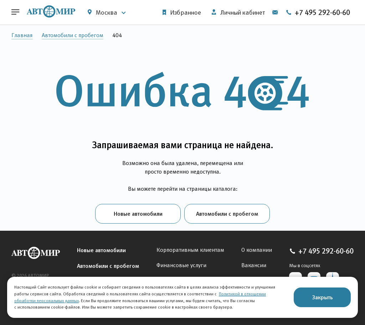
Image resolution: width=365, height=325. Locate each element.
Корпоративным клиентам (190, 250)
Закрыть (322, 297)
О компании (256, 250)
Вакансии (253, 265)
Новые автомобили (138, 213)
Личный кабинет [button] (238, 12)
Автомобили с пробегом (72, 35)
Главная (22, 35)
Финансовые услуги (181, 265)
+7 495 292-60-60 (318, 12)
